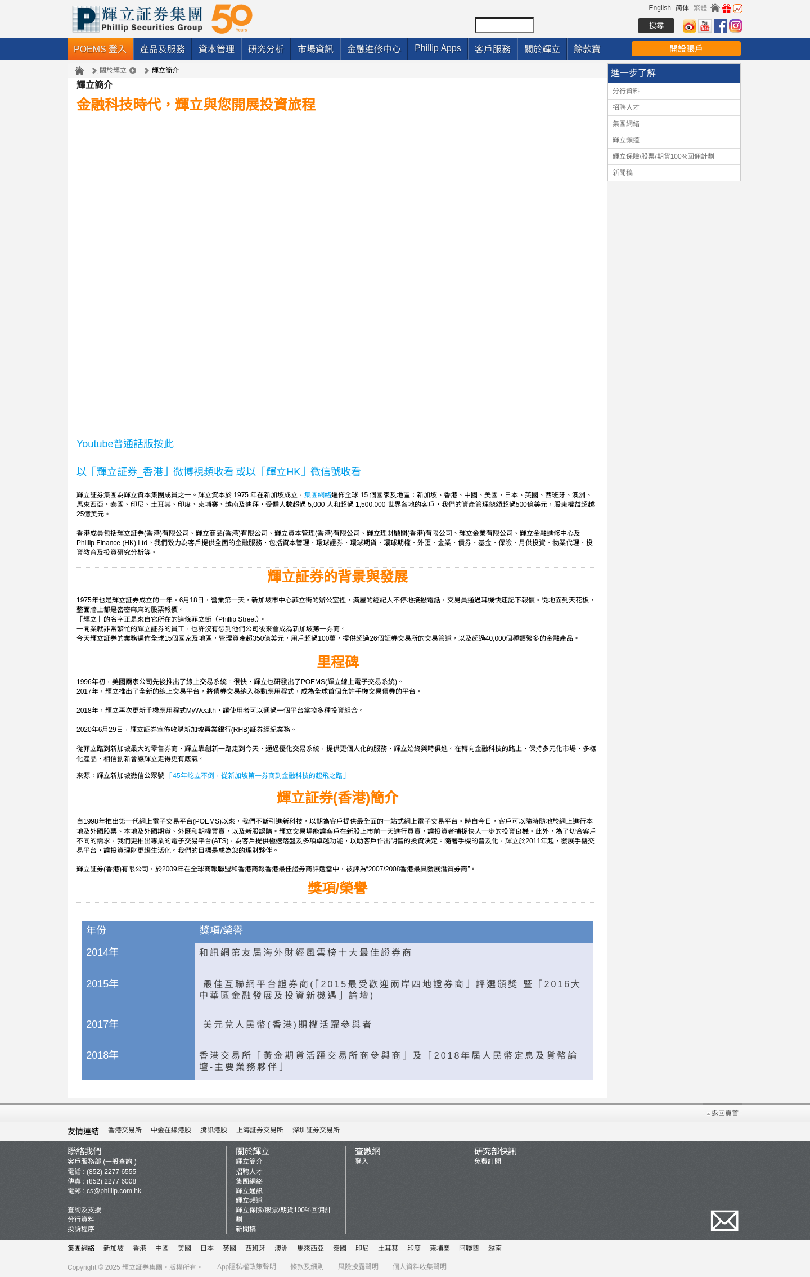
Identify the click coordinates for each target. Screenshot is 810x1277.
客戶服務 (493, 49)
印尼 (362, 1248)
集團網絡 (317, 495)
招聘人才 (626, 107)
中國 (162, 1248)
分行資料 (626, 91)
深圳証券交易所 (316, 1130)
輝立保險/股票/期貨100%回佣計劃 (663, 156)
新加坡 (114, 1248)
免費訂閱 (487, 1162)
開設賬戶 (686, 48)
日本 (207, 1248)
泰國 (339, 1248)
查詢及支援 (84, 1210)
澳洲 (281, 1248)
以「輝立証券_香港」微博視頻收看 (155, 472)
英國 (229, 1248)
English (660, 8)
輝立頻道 (626, 140)
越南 (495, 1248)
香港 (139, 1248)
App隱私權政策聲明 (246, 1267)
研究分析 (266, 49)
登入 (361, 1162)
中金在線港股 (171, 1130)
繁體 (700, 8)
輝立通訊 (249, 1191)
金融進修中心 (374, 49)
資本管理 (217, 49)
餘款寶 (587, 49)
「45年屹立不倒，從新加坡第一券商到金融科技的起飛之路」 (257, 776)
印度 (414, 1248)
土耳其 (388, 1248)
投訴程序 (81, 1229)
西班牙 (255, 1248)
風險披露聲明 (358, 1267)
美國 (184, 1248)
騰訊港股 (213, 1130)
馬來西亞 (310, 1248)
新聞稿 (623, 173)
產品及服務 (162, 49)
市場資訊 (316, 49)
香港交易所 (125, 1130)
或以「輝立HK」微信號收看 (298, 472)
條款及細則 (307, 1267)
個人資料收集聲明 (420, 1267)
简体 (682, 8)
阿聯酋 (469, 1248)
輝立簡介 (249, 1162)
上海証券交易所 (260, 1130)
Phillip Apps (438, 48)
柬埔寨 (440, 1248)
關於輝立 (542, 49)
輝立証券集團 (142, 1267)
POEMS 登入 (100, 49)
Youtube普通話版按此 (125, 443)
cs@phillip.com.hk (114, 1191)
